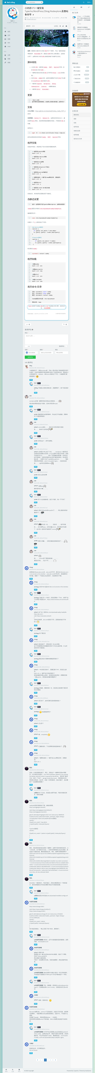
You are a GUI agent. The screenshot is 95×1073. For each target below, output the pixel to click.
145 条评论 (56, 18)
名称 (26, 349)
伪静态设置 (77, 131)
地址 (56, 349)
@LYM (35, 414)
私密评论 (61, 346)
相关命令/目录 (78, 139)
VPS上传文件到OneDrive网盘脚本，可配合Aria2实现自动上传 (83, 36)
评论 (26, 333)
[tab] (74, 7)
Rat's (27, 18)
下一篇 (65, 324)
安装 (75, 123)
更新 (75, 119)
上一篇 (28, 324)
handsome (88, 1071)
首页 (28, 26)
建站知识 (33, 19)
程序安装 (76, 127)
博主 (39, 383)
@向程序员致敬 (38, 940)
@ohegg (36, 587)
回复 (31, 379)
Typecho (76, 1071)
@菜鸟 (36, 793)
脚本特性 (76, 115)
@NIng (36, 388)
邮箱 (41, 349)
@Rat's (36, 427)
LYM (30, 396)
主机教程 (28, 19)
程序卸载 (76, 135)
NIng (30, 365)
